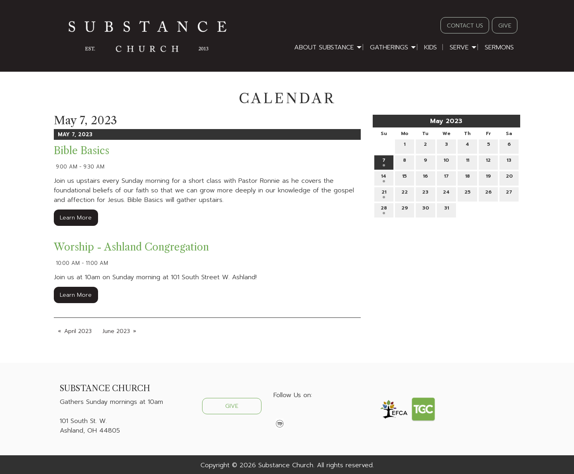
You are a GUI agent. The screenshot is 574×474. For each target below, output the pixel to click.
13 (509, 161)
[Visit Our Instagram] (305, 413)
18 (467, 177)
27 (509, 193)
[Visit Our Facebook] (279, 413)
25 (467, 193)
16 (425, 177)
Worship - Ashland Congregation (131, 247)
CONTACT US (465, 25)
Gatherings (389, 47)
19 (488, 177)
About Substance (324, 47)
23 (425, 193)
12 (488, 161)
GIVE (504, 25)
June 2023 (116, 331)
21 (383, 193)
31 (446, 209)
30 (425, 209)
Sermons (499, 47)
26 (488, 193)
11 (467, 161)
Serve (459, 47)
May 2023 (446, 121)
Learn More (76, 217)
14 (383, 177)
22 (404, 193)
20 (509, 177)
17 (446, 177)
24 (446, 193)
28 (384, 209)
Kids (430, 47)
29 (404, 209)
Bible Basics (81, 151)
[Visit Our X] (292, 413)
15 (404, 177)
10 (446, 161)
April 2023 (78, 331)
